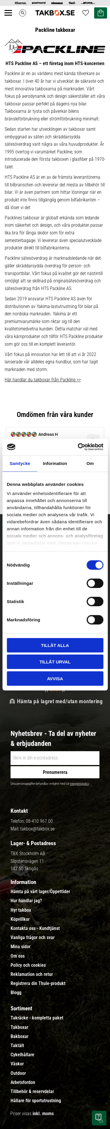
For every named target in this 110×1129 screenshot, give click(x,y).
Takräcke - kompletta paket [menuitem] (37, 1018)
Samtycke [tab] (20, 463)
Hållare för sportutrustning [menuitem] (36, 1100)
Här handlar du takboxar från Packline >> (43, 380)
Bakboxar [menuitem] (19, 1036)
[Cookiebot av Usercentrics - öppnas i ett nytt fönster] (78, 447)
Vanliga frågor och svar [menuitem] (33, 937)
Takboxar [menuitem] (19, 1027)
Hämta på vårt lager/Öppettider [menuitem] (40, 891)
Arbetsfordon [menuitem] (23, 1082)
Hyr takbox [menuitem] (21, 910)
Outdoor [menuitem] (18, 1073)
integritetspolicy (79, 784)
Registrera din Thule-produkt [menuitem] (38, 983)
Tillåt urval (54, 661)
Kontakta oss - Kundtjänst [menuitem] (35, 928)
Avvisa (55, 678)
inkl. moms (43, 1113)
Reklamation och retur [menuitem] (32, 974)
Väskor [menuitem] (17, 1064)
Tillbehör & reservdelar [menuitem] (32, 1091)
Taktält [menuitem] (17, 1045)
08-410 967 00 (39, 821)
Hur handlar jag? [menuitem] (26, 900)
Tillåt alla (55, 645)
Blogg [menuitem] (16, 992)
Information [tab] (55, 463)
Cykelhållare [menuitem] (22, 1054)
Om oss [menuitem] (18, 956)
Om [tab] (90, 463)
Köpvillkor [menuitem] (20, 919)
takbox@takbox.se (37, 829)
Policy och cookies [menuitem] (28, 965)
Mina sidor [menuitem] (21, 946)
